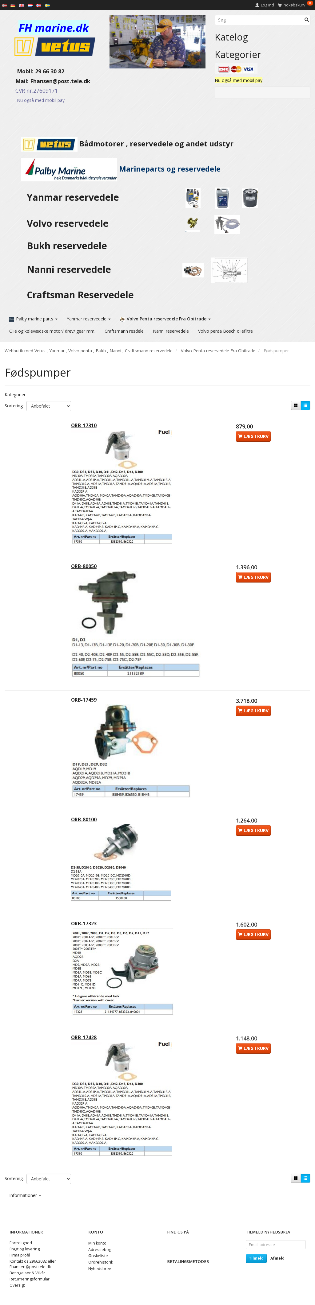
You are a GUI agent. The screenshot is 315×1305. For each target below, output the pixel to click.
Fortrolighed (21, 1243)
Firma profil (20, 1255)
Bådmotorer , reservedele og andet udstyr (119, 144)
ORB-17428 (86, 1056)
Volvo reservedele (70, 223)
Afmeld (277, 1258)
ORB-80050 (86, 570)
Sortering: (14, 404)
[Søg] (307, 20)
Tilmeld (256, 1258)
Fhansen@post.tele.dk (60, 81)
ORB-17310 (86, 425)
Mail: (17, 81)
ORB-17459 (86, 707)
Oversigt (17, 1285)
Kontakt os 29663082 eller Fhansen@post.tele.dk (33, 1264)
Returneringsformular (30, 1279)
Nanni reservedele (70, 269)
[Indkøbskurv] (295, 5)
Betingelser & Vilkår (27, 1273)
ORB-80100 (86, 831)
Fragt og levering (25, 1249)
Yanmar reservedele (73, 197)
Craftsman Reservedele (80, 294)
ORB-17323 (86, 938)
